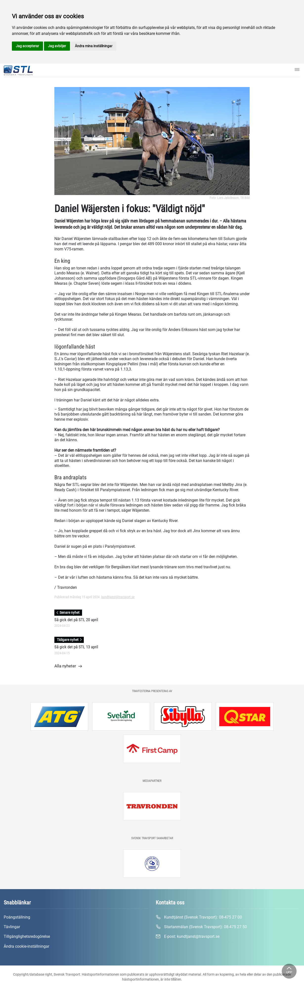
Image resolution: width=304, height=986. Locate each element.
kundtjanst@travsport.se (118, 597)
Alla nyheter (68, 666)
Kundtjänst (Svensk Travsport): (199, 917)
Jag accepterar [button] (27, 46)
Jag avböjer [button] (57, 46)
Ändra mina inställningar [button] (93, 46)
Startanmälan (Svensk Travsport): (201, 927)
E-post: (187, 936)
